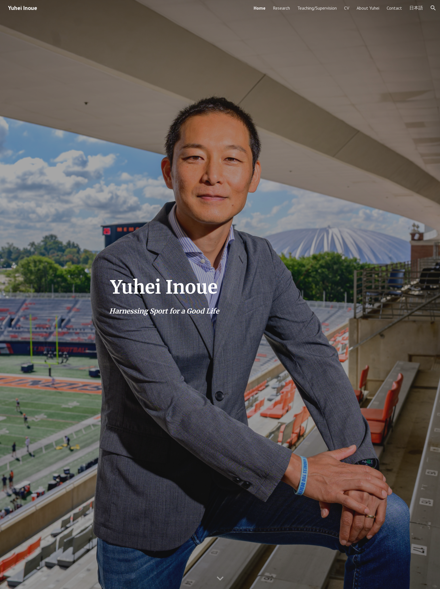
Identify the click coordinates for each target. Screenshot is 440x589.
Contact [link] (394, 8)
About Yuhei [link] (368, 8)
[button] (433, 8)
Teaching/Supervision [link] (317, 8)
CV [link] (346, 8)
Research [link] (281, 8)
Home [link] (260, 8)
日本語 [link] (416, 8)
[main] (164, 294)
